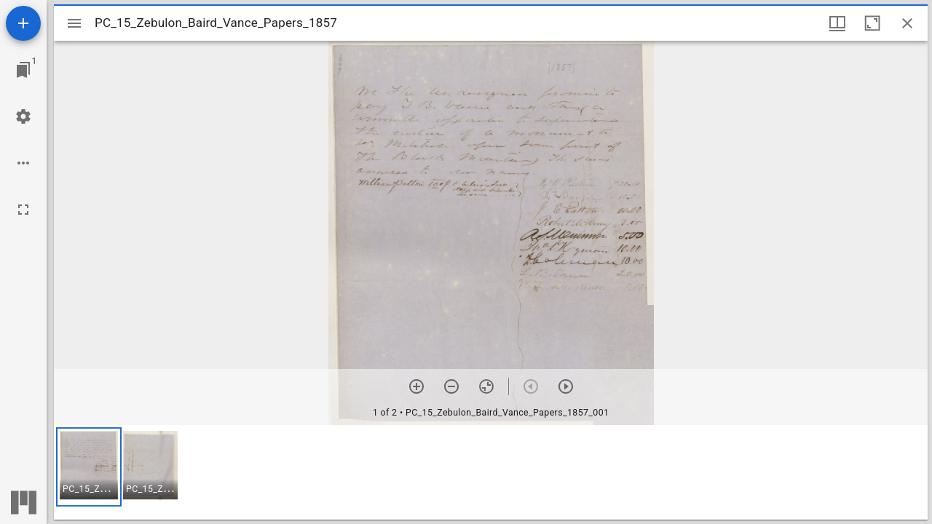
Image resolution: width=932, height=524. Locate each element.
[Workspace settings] (23, 116)
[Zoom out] (451, 386)
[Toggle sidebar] (74, 23)
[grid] (491, 472)
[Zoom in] (416, 386)
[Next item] (565, 386)
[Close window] (907, 23)
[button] (89, 467)
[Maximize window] (872, 23)
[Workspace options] (23, 163)
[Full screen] (23, 209)
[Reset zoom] (486, 386)
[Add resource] (23, 23)
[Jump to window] (23, 69)
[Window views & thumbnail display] (837, 23)
